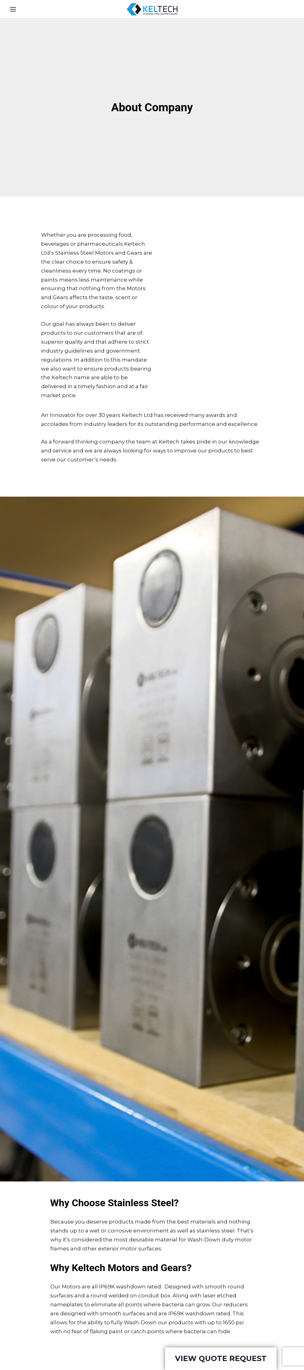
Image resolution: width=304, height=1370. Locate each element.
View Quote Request (221, 1358)
